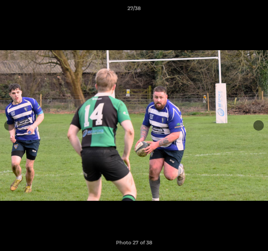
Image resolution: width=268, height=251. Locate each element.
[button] (259, 10)
